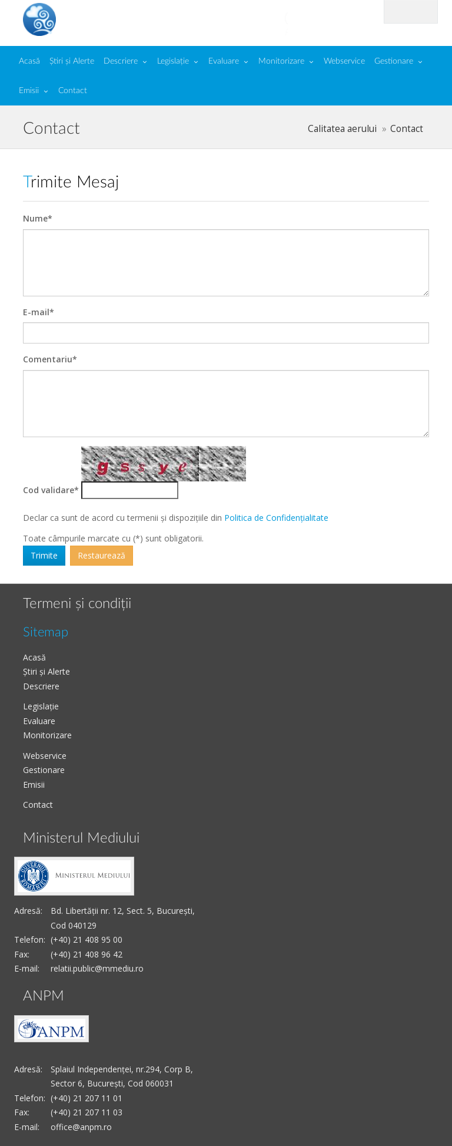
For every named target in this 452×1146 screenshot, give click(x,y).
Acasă (29, 61)
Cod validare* (51, 490)
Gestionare (393, 61)
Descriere (121, 61)
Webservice (344, 61)
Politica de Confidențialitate (276, 517)
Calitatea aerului (342, 129)
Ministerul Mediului (81, 838)
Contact (72, 91)
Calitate (109, 18)
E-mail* (38, 312)
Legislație (173, 61)
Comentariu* (50, 359)
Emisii (29, 91)
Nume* (37, 218)
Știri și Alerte (71, 61)
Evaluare (223, 61)
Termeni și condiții (77, 604)
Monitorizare (281, 61)
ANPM (43, 996)
